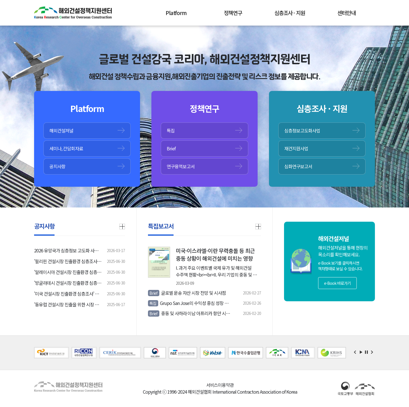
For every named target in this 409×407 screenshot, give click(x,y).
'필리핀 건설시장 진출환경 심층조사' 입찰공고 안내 (68, 261)
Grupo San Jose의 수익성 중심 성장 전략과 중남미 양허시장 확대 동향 (190, 303)
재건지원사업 (296, 148)
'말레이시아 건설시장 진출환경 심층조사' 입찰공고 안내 (68, 272)
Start (361, 352)
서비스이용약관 (220, 384)
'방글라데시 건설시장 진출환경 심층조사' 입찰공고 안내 (68, 282)
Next (372, 352)
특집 (171, 130)
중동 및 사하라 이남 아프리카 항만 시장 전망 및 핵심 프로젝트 (190, 313)
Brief (171, 148)
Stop (366, 352)
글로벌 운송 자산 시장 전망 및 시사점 (187, 292)
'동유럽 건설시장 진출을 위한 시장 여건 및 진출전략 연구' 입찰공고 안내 (68, 304)
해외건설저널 (61, 130)
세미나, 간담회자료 (66, 148)
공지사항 (57, 166)
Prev (355, 352)
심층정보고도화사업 (302, 130)
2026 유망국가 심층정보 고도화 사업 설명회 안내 (68, 250)
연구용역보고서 (181, 166)
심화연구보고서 (298, 166)
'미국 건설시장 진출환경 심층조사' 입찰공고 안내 (68, 293)
